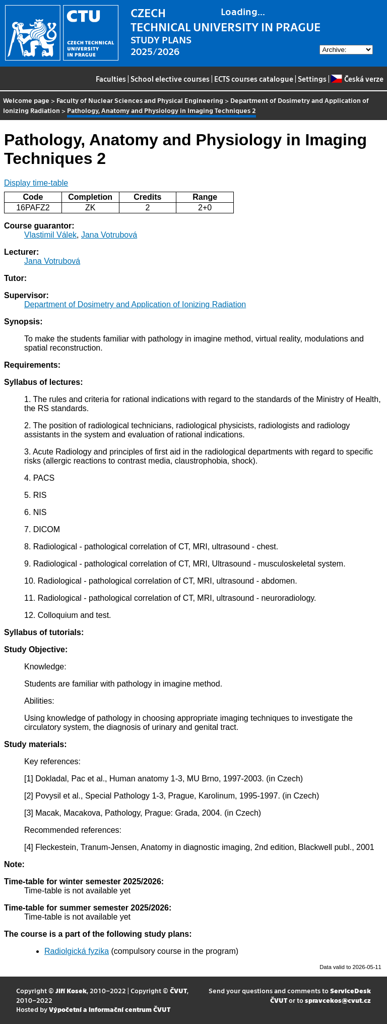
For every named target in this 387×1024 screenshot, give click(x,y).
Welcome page (26, 100)
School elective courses (170, 78)
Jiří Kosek (71, 990)
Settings (312, 78)
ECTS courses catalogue (253, 78)
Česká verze (357, 78)
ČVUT (178, 990)
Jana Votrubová (109, 235)
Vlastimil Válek (50, 235)
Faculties (111, 78)
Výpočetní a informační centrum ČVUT (109, 1009)
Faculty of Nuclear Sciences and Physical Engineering (139, 100)
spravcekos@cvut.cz (338, 1000)
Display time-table (36, 183)
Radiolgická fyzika (76, 951)
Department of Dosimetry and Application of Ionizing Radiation (135, 304)
